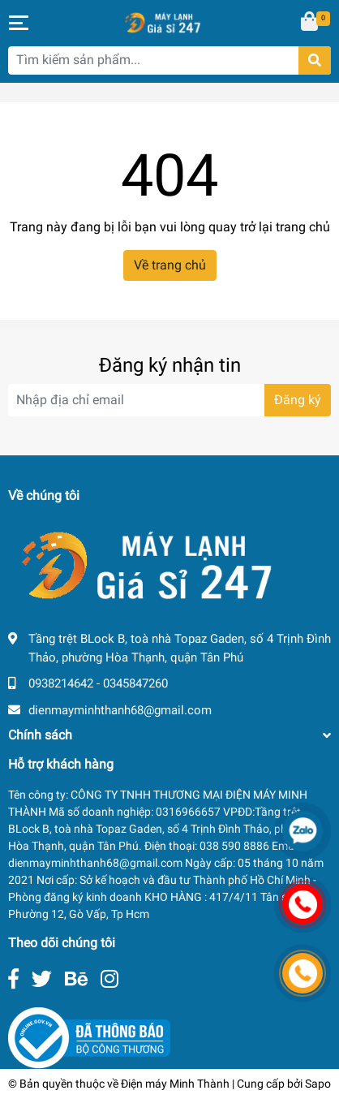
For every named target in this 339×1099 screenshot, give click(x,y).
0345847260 (135, 683)
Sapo (318, 1083)
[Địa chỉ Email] (169, 400)
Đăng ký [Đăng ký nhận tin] (297, 399)
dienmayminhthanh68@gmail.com (120, 710)
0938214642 (60, 683)
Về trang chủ (170, 265)
